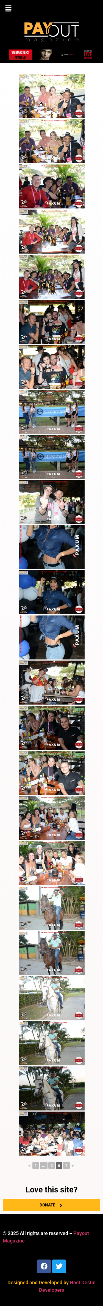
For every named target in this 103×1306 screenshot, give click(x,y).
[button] (51, 9)
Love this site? (51, 1189)
